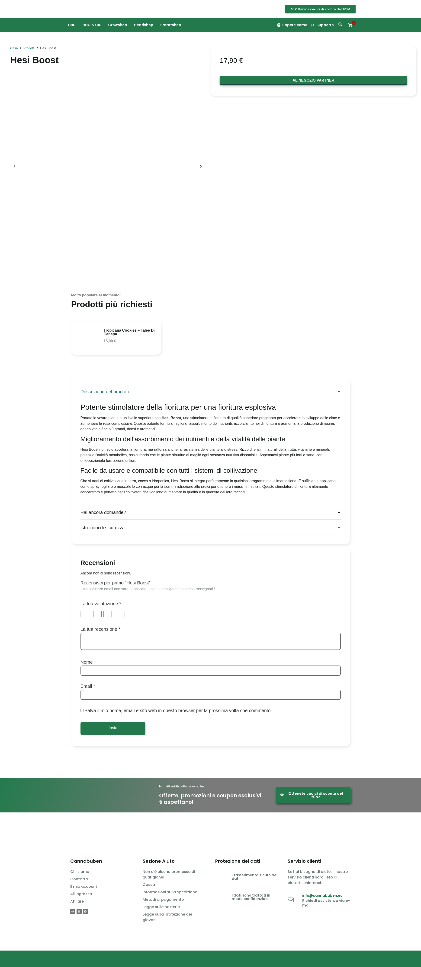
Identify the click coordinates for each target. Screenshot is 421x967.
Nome (88, 662)
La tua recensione (100, 629)
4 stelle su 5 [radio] (116, 614)
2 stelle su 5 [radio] (95, 614)
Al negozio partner (313, 80)
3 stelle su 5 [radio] (105, 614)
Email (87, 686)
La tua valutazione (100, 603)
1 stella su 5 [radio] (85, 614)
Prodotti (29, 48)
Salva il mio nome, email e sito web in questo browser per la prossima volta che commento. (178, 710)
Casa (14, 48)
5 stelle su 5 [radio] (126, 614)
